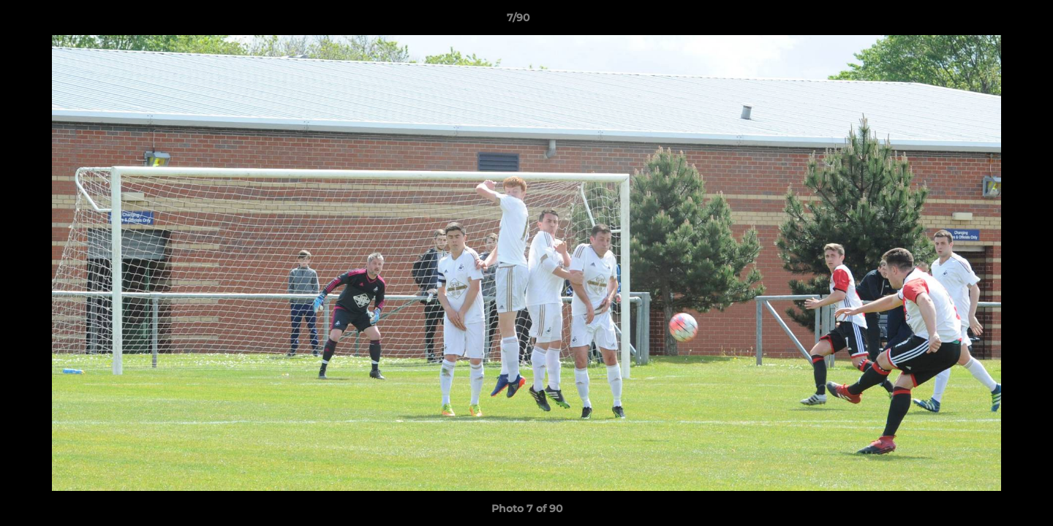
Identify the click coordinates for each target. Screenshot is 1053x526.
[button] (991, 21)
